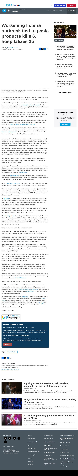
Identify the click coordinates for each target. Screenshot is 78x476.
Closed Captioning (64, 445)
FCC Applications (64, 449)
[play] (4, 10)
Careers (29, 458)
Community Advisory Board (34, 451)
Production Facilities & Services (67, 458)
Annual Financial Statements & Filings (67, 439)
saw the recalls (14, 175)
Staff (29, 445)
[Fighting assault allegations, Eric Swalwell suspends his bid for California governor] (12, 387)
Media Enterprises (32, 455)
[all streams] (71, 11)
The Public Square (64, 466)
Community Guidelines (49, 452)
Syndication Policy (64, 452)
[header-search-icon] (51, 5)
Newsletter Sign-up (48, 438)
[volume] (8, 10)
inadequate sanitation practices (28, 289)
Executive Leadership (33, 442)
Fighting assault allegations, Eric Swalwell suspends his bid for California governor (46, 384)
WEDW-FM (5, 451)
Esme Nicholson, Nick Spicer (30, 404)
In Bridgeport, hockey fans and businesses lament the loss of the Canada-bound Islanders (65, 84)
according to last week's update (30, 105)
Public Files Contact (7, 453)
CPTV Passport (47, 455)
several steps (30, 291)
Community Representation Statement (50, 449)
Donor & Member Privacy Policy (50, 464)
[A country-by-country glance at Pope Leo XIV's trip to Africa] (12, 419)
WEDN (8, 450)
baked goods (24, 296)
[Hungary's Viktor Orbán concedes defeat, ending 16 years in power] (12, 403)
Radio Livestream (48, 445)
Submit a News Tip (48, 435)
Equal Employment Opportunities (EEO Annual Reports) (50, 460)
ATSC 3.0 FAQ (15, 453)
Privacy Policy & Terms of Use (67, 435)
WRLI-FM (17, 451)
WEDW (11, 450)
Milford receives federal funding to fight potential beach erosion (65, 66)
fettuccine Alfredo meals (9, 132)
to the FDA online (20, 278)
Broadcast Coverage (65, 442)
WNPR (9, 451)
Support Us (30, 464)
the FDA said (23, 172)
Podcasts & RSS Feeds (49, 442)
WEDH (4, 450)
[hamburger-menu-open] (3, 5)
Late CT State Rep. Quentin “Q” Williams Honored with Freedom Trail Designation (65, 47)
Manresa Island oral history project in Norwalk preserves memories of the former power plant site (66, 57)
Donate (72, 5)
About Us (30, 435)
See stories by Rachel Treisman (10, 370)
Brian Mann (26, 388)
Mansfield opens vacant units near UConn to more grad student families (66, 74)
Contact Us (30, 461)
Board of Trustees (32, 448)
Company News (31, 438)
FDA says (7, 198)
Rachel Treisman (12, 48)
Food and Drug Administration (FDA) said (22, 124)
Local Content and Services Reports (66, 462)
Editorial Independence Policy (67, 455)
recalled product (9, 216)
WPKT (13, 451)
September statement (13, 183)
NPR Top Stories (11, 351)
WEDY (15, 450)
